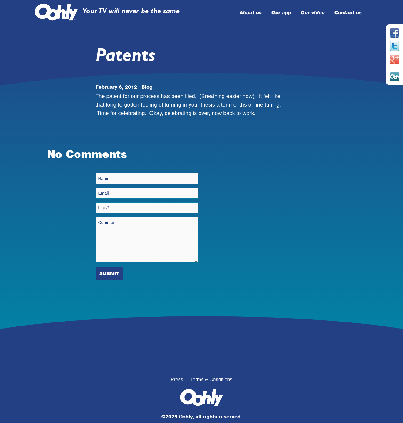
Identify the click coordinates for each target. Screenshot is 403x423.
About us (250, 12)
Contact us (348, 12)
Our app (280, 12)
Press (177, 379)
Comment (147, 239)
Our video (312, 12)
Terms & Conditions (211, 379)
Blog (147, 87)
